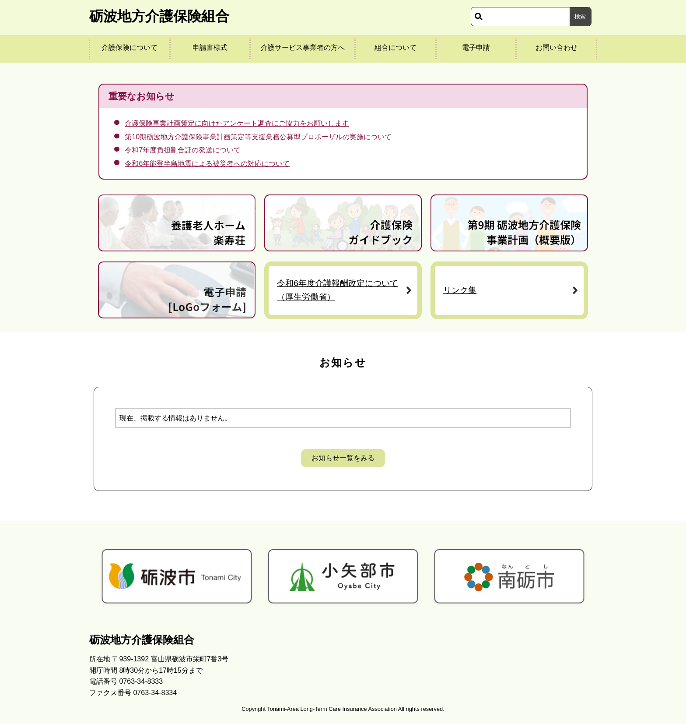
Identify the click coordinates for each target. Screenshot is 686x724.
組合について (395, 47)
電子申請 (476, 47)
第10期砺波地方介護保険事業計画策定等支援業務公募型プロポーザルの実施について (258, 137)
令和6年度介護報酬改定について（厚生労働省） (337, 290)
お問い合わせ (557, 47)
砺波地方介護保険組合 (159, 16)
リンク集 (459, 290)
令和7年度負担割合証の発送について (183, 150)
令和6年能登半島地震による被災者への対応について (207, 163)
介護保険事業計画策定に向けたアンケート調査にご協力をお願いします (237, 123)
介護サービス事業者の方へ (303, 47)
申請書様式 (210, 47)
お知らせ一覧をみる (343, 458)
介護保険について (130, 47)
